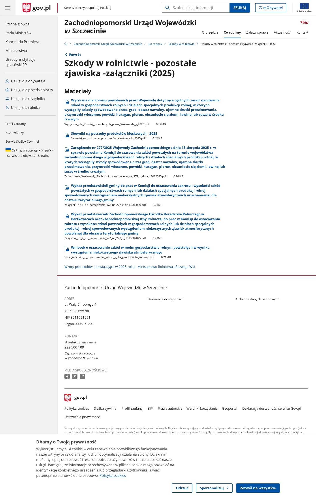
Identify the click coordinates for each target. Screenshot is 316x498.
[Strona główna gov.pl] (37, 8)
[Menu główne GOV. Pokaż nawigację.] (7, 7)
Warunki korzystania (203, 408)
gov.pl (77, 398)
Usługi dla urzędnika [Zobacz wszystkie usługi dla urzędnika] (25, 98)
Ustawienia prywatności (84, 417)
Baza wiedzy (15, 133)
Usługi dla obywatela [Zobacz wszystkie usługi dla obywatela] (25, 81)
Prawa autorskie (171, 408)
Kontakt (304, 32)
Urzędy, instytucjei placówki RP (20, 62)
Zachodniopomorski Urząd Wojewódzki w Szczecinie (131, 27)
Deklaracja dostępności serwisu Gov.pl (272, 408)
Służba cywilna (106, 408)
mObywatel (272, 8)
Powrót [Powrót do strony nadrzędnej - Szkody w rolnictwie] (76, 54)
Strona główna (22, 24)
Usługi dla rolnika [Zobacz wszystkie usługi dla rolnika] (23, 107)
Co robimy (233, 32)
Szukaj (239, 7)
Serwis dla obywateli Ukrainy (30, 153)
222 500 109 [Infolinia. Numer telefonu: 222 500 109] (75, 347)
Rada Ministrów (18, 32)
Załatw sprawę (258, 32)
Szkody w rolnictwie (183, 44)
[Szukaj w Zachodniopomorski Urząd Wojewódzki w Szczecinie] (195, 8)
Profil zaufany (16, 124)
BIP (151, 408)
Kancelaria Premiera (22, 41)
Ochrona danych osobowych (258, 299)
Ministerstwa (16, 50)
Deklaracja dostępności (166, 299)
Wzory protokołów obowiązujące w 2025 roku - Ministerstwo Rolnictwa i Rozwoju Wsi (131, 266)
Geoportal (230, 408)
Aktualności (283, 32)
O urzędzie (211, 32)
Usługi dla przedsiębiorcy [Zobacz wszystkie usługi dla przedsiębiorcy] (29, 89)
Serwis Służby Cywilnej (22, 141)
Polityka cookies (78, 408)
